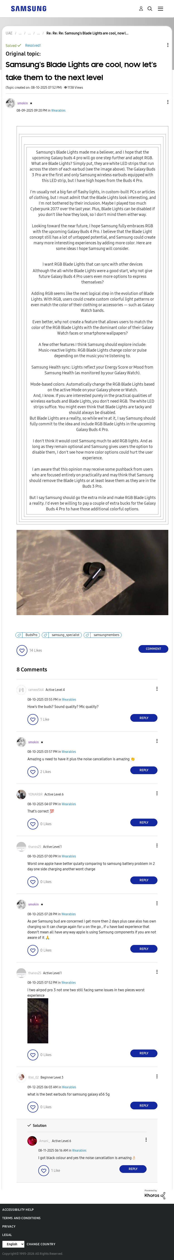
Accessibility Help (18, 1210)
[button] (160, 101)
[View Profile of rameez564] (36, 690)
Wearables (58, 111)
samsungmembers (106, 635)
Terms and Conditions (21, 1218)
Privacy (8, 1226)
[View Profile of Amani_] (44, 1141)
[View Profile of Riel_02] (33, 1077)
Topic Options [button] (160, 45)
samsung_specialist (65, 635)
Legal (7, 1235)
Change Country (41, 1244)
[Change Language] (13, 1244)
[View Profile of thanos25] (34, 847)
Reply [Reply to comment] (144, 718)
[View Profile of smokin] (22, 103)
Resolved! (33, 45)
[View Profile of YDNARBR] (35, 794)
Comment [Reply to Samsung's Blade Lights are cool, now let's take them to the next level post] (153, 649)
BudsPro (31, 635)
